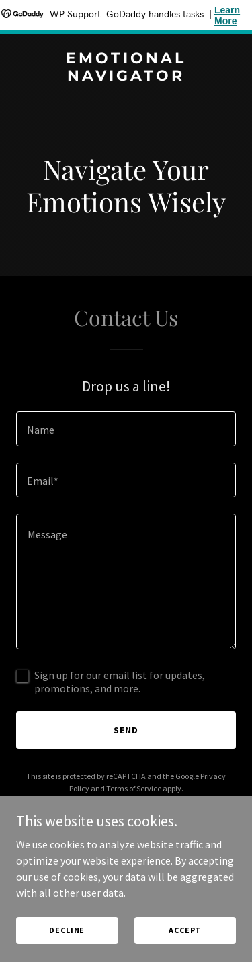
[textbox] (126, 428)
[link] (126, 76)
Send (126, 730)
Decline (67, 930)
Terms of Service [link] (133, 788)
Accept (185, 930)
